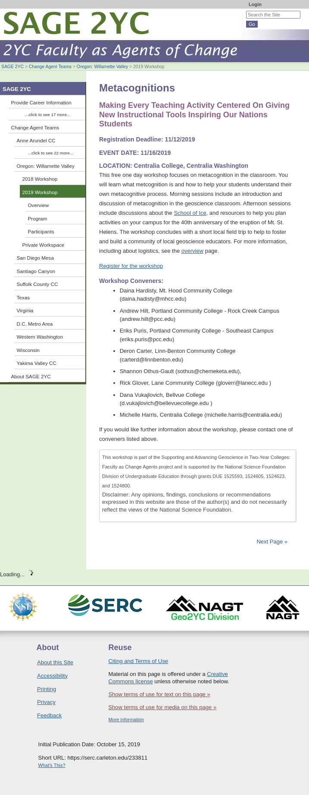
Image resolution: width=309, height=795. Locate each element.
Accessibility (52, 675)
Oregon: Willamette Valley (102, 66)
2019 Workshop (40, 192)
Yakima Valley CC (36, 363)
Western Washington (40, 336)
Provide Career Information (41, 102)
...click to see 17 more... (47, 114)
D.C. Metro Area (35, 324)
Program (37, 218)
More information (126, 719)
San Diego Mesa (35, 258)
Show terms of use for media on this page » (162, 707)
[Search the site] (273, 15)
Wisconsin (28, 350)
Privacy (46, 702)
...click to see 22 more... (50, 153)
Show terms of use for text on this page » (159, 694)
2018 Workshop (40, 179)
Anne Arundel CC (36, 140)
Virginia (25, 310)
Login (255, 4)
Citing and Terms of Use (138, 661)
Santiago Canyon (36, 271)
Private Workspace (43, 245)
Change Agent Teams (50, 66)
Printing (46, 689)
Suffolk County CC (37, 284)
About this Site (55, 662)
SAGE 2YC (12, 66)
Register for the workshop (131, 266)
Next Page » (271, 541)
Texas (23, 297)
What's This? (52, 765)
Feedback (49, 715)
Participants (41, 231)
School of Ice (190, 213)
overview (192, 251)
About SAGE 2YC (31, 376)
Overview (38, 205)
